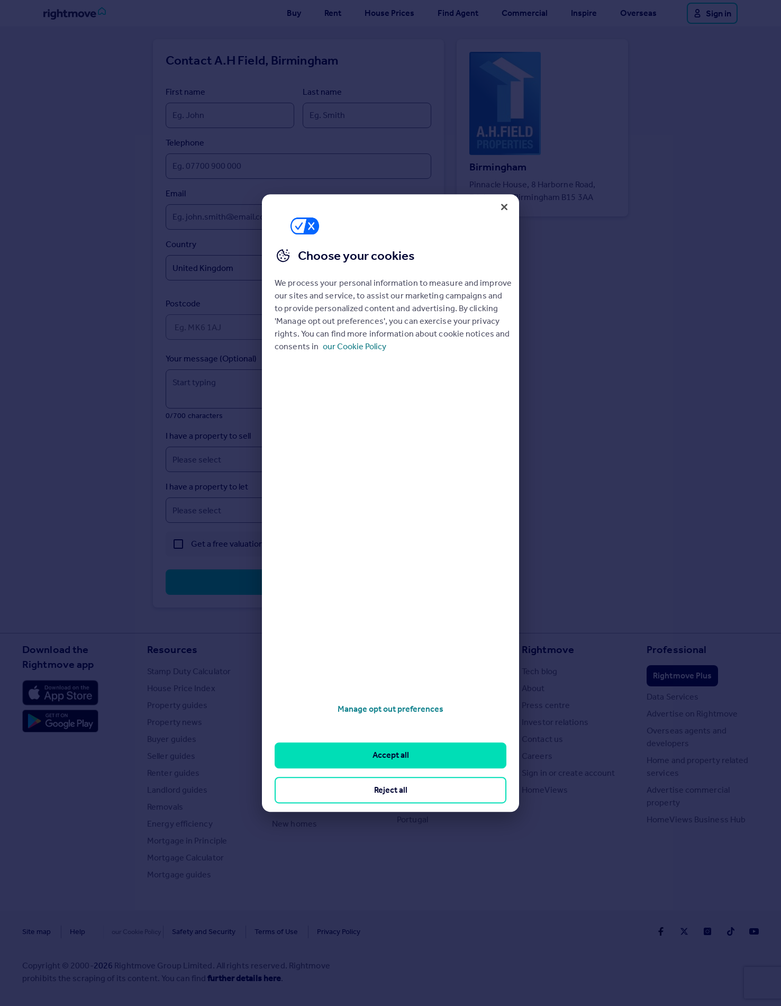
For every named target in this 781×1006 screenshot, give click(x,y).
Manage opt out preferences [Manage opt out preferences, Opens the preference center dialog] (390, 709)
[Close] (504, 207)
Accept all (391, 755)
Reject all (390, 790)
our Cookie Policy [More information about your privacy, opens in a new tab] (354, 346)
